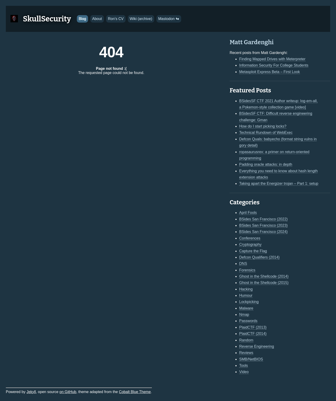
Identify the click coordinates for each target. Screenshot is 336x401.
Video (244, 372)
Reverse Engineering (256, 346)
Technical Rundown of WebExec (265, 133)
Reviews (246, 353)
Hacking (246, 289)
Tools (243, 365)
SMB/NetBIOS (251, 359)
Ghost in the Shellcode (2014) (263, 276)
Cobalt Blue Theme (135, 392)
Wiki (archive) (141, 19)
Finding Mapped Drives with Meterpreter (272, 59)
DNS (243, 264)
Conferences (249, 238)
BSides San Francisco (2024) (263, 232)
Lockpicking (249, 302)
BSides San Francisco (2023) (263, 225)
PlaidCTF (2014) (252, 334)
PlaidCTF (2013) (252, 327)
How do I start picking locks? (262, 126)
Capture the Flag (253, 251)
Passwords (248, 321)
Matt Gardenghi (252, 42)
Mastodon (169, 19)
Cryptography (250, 244)
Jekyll (31, 392)
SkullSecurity (47, 18)
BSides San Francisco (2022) (263, 219)
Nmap (244, 315)
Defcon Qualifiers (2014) (259, 257)
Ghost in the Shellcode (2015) (263, 283)
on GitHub (67, 392)
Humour (245, 295)
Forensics (247, 270)
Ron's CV (116, 19)
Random (246, 340)
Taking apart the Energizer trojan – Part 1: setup (278, 183)
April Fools (248, 213)
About (97, 19)
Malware (246, 308)
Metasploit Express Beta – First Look (269, 72)
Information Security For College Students (273, 65)
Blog (82, 19)
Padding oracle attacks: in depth (265, 164)
